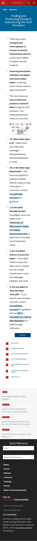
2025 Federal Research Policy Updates (14, 397)
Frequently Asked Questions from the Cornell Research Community (15, 422)
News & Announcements (15, 490)
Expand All (22, 335)
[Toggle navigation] (34, 2)
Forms (6, 469)
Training (7, 481)
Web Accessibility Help (12, 510)
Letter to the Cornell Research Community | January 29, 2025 (14, 410)
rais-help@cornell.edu (23, 527)
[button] (18, 343)
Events (7, 485)
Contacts (8, 477)
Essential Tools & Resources (13, 457)
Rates (6, 464)
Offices (6, 448)
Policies (7, 473)
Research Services (18, 3)
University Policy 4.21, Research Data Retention (16, 435)
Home (5, 10)
